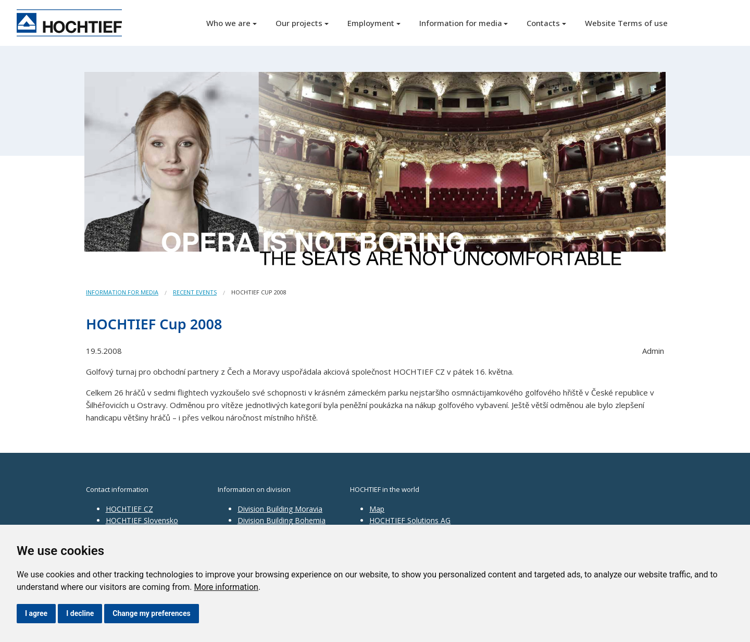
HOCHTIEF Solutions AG (410, 520)
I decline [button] (80, 613)
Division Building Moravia (280, 509)
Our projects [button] (299, 23)
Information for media (122, 292)
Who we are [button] (228, 23)
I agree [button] (36, 613)
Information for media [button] (460, 23)
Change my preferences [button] (151, 613)
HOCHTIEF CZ (129, 509)
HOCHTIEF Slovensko (142, 520)
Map (376, 509)
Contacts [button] (543, 23)
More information (226, 587)
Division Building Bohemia (282, 520)
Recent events (195, 292)
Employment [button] (370, 23)
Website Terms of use (626, 23)
